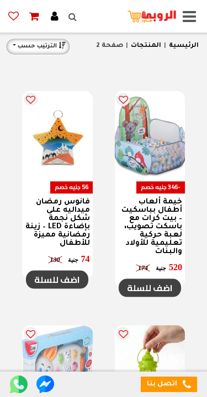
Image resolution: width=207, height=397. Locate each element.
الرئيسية (184, 46)
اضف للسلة (150, 288)
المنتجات (146, 46)
